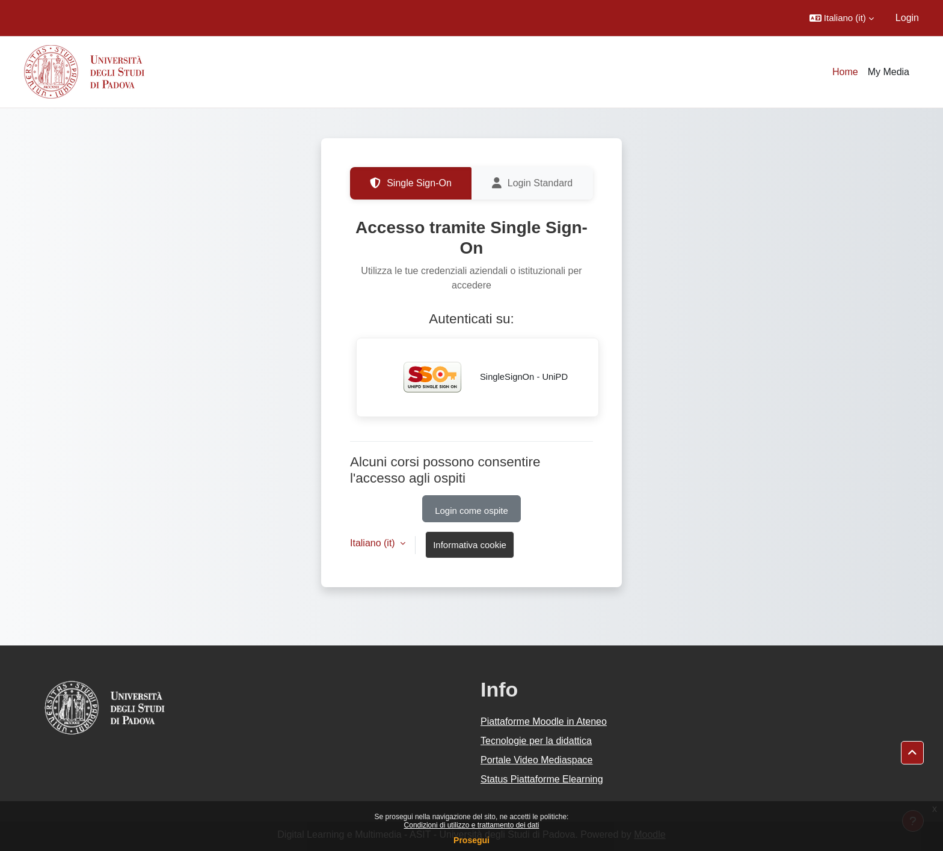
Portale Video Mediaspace (537, 760)
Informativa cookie (469, 545)
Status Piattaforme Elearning (542, 779)
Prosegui (471, 840)
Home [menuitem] (845, 72)
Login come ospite (471, 510)
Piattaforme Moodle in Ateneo (544, 721)
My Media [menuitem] (888, 72)
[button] (841, 18)
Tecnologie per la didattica (536, 741)
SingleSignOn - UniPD (478, 377)
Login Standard (532, 183)
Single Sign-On (411, 183)
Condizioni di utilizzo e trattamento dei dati (471, 825)
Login (907, 18)
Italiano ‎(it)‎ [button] (374, 543)
